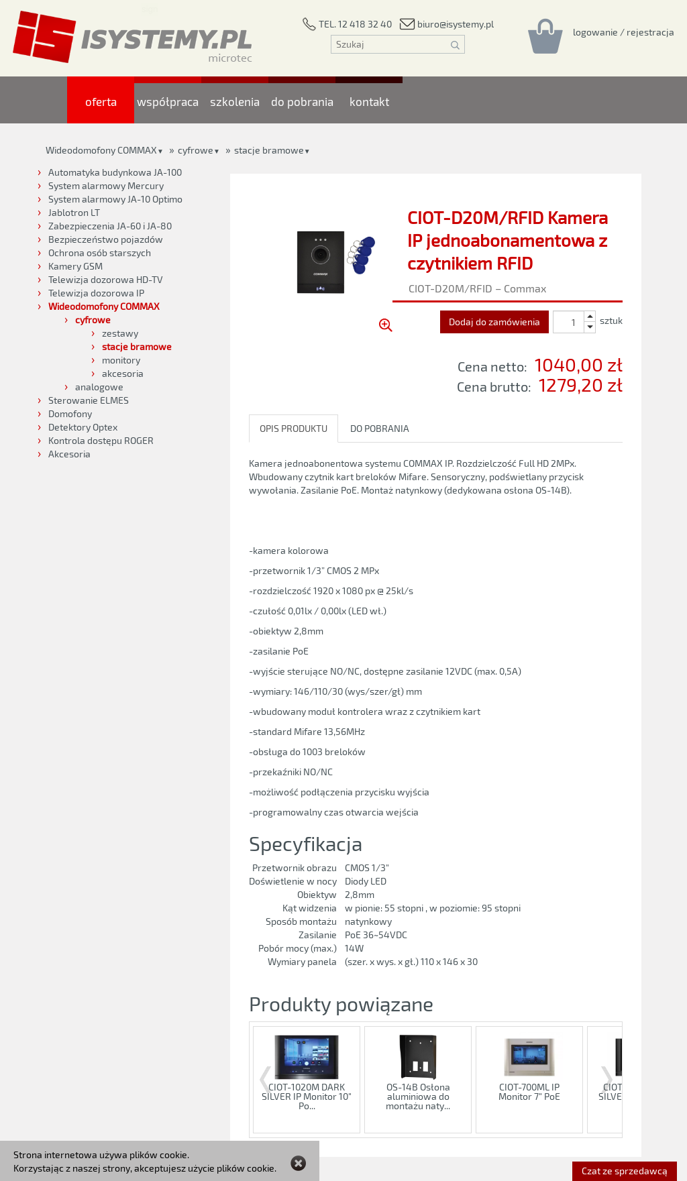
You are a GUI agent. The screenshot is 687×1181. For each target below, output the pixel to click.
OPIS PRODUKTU (293, 428)
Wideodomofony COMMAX (101, 150)
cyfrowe (195, 150)
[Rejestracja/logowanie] (623, 31)
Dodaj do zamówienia (494, 321)
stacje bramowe (269, 150)
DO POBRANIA (379, 428)
